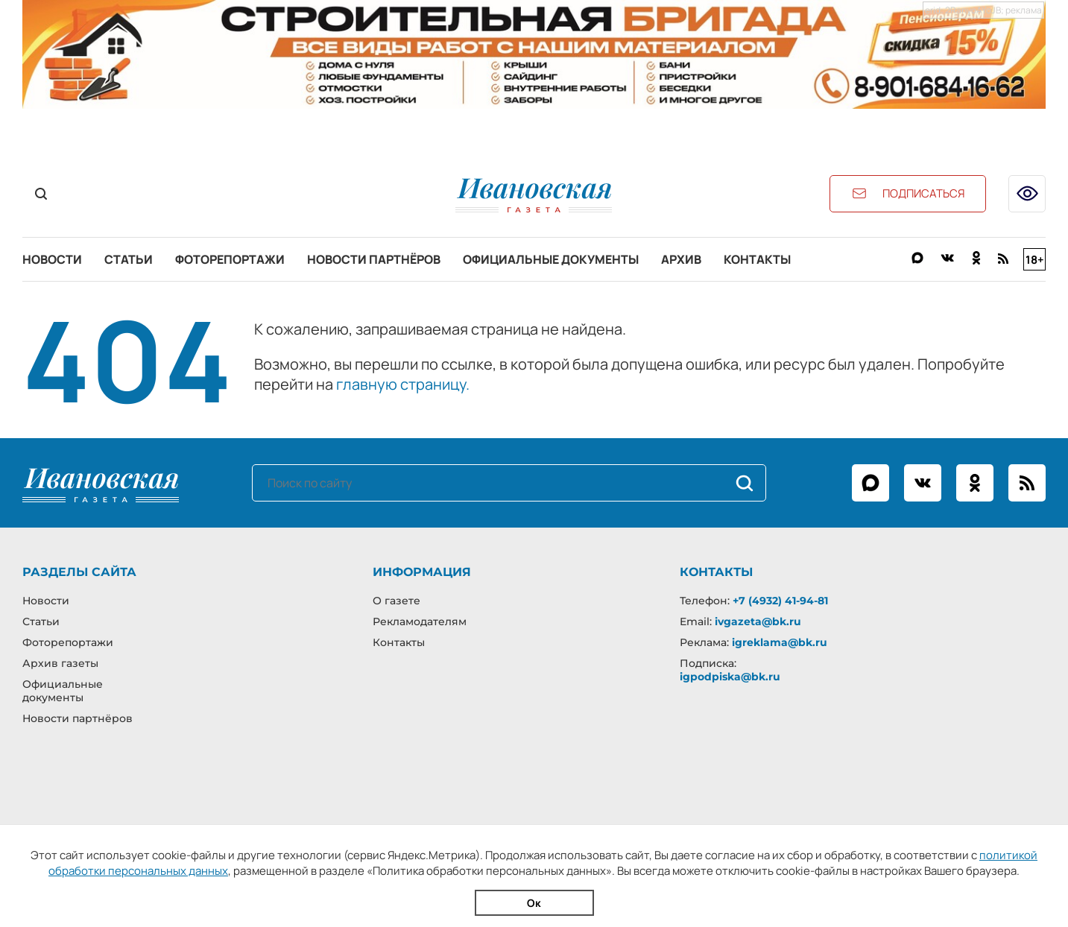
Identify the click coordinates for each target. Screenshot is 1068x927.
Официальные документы (551, 259)
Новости (52, 259)
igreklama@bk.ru (779, 642)
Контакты (757, 259)
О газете (396, 600)
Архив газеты (60, 663)
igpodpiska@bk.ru (730, 676)
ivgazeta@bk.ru (758, 621)
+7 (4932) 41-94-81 (780, 600)
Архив (681, 259)
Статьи (128, 259)
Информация (422, 572)
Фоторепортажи (230, 259)
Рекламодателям (420, 621)
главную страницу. (403, 384)
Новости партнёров (373, 259)
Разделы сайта (79, 572)
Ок (534, 903)
